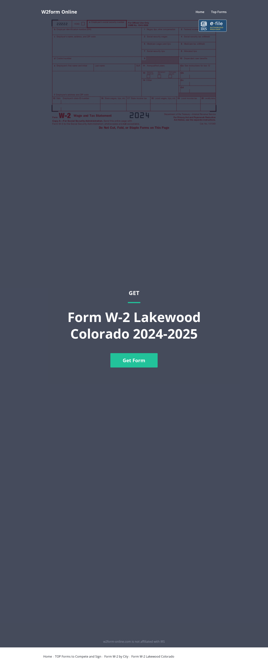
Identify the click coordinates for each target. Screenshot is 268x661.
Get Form (134, 360)
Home (200, 12)
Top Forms (219, 12)
